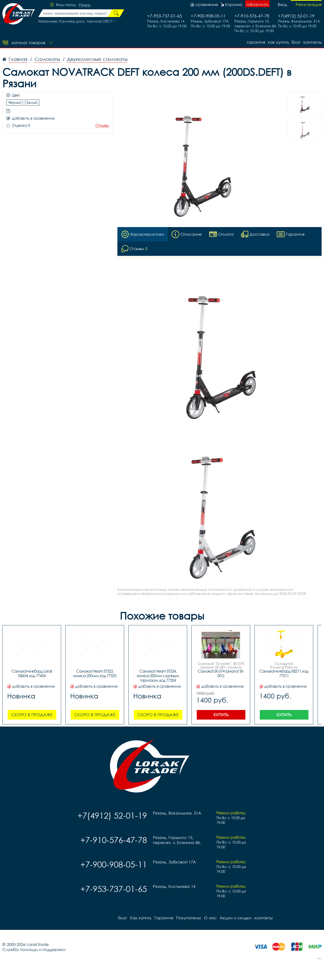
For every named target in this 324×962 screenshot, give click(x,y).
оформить (257, 4)
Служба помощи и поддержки (33, 949)
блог (296, 42)
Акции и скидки (235, 917)
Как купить (278, 42)
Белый (32, 102)
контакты (312, 42)
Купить (221, 714)
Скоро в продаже (31, 714)
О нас (210, 917)
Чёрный (14, 102)
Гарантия (255, 42)
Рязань (84, 5)
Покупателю (188, 917)
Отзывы (102, 125)
